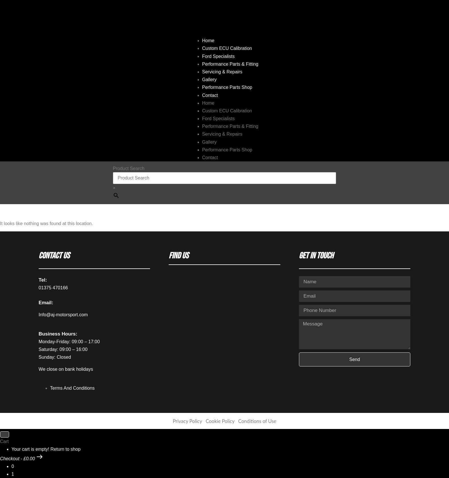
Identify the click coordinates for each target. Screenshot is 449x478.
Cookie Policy (220, 421)
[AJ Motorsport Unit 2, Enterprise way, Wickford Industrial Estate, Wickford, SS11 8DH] (224, 328)
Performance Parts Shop (227, 87)
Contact (210, 95)
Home (208, 40)
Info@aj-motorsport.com (63, 314)
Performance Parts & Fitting (230, 64)
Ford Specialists (218, 56)
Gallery (209, 79)
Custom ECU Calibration (227, 48)
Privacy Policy (187, 421)
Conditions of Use (257, 421)
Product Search (128, 168)
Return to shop (65, 449)
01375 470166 (53, 287)
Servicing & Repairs (222, 71)
